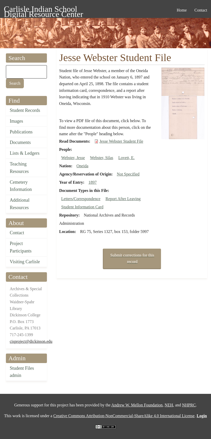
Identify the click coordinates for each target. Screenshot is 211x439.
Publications (21, 131)
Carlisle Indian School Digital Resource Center (43, 9)
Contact (17, 232)
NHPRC (189, 405)
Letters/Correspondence (81, 199)
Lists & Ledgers (24, 153)
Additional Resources (19, 204)
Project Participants (21, 247)
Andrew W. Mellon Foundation (137, 405)
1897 (92, 182)
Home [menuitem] (182, 10)
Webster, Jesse (73, 157)
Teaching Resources (19, 167)
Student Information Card (82, 207)
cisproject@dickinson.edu (31, 341)
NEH (169, 405)
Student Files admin (22, 372)
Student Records (25, 110)
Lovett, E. (126, 157)
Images (16, 121)
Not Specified (128, 174)
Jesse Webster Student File (121, 141)
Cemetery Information (21, 186)
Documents (20, 142)
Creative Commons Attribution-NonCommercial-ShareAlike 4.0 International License (124, 416)
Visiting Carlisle (25, 261)
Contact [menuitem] (200, 10)
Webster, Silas (101, 157)
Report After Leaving (123, 199)
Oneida (82, 166)
